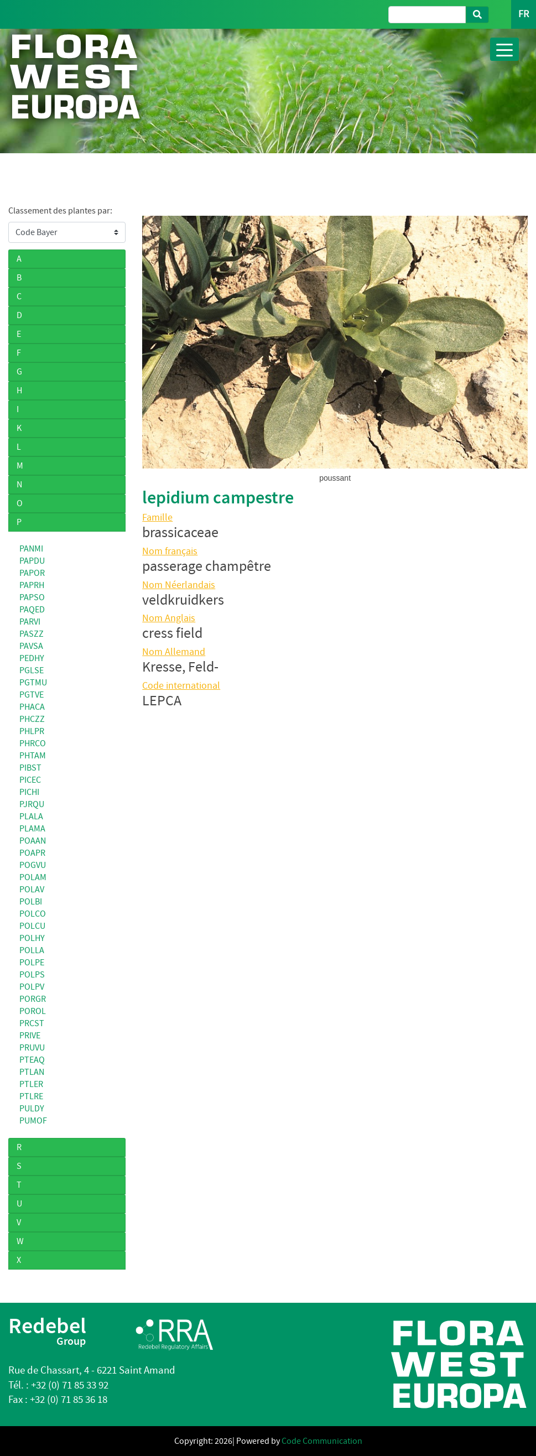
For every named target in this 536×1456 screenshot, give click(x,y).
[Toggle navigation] (504, 49)
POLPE (31, 962)
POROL (32, 1011)
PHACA (32, 707)
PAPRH (31, 585)
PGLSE (31, 670)
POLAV (31, 889)
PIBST (30, 767)
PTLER (31, 1084)
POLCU (32, 926)
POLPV (31, 986)
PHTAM (32, 755)
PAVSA (31, 646)
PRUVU (32, 1047)
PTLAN (31, 1072)
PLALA (31, 816)
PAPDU (32, 560)
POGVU (32, 865)
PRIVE (29, 1035)
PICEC (30, 780)
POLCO (32, 913)
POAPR (32, 853)
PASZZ (31, 633)
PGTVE (31, 694)
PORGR (32, 999)
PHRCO (32, 743)
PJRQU (31, 804)
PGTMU (33, 682)
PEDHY (31, 658)
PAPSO (32, 597)
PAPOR (32, 573)
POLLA (31, 950)
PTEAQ (32, 1059)
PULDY (31, 1108)
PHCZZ (32, 719)
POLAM (32, 877)
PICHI (29, 792)
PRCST (31, 1023)
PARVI (29, 621)
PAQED (32, 609)
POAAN (32, 840)
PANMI (31, 548)
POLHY (32, 938)
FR (523, 14)
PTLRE (31, 1096)
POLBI (30, 901)
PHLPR (31, 731)
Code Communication (322, 1441)
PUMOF (33, 1120)
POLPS (32, 974)
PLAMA (32, 828)
